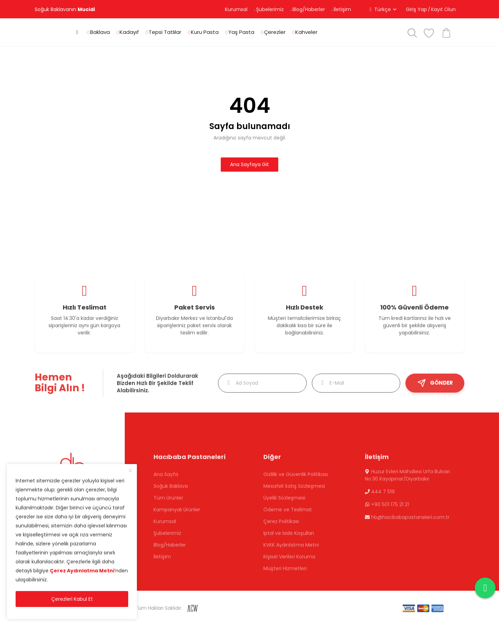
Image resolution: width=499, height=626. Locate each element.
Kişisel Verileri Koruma (289, 559)
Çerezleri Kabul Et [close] (72, 599)
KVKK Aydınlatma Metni (291, 547)
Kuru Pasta (205, 32)
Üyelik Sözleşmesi (284, 500)
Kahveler (306, 32)
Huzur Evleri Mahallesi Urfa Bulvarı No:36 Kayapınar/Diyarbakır (407, 478)
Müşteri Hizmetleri (285, 571)
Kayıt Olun (443, 9)
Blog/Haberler (308, 9)
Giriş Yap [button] (416, 9)
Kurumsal (236, 9)
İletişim (342, 9)
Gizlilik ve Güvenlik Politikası (295, 477)
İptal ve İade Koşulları (288, 536)
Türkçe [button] (382, 9)
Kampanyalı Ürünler (177, 512)
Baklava (100, 32)
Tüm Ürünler (168, 500)
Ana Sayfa (166, 477)
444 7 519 (382, 494)
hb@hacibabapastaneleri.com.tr (410, 520)
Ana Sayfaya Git (249, 164)
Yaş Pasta (241, 32)
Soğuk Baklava (171, 489)
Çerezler (275, 32)
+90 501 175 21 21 (390, 507)
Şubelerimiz (270, 9)
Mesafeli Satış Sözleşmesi (294, 489)
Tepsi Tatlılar (165, 32)
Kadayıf (129, 32)
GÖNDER (435, 386)
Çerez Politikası (281, 524)
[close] (130, 471)
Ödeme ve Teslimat (287, 512)
